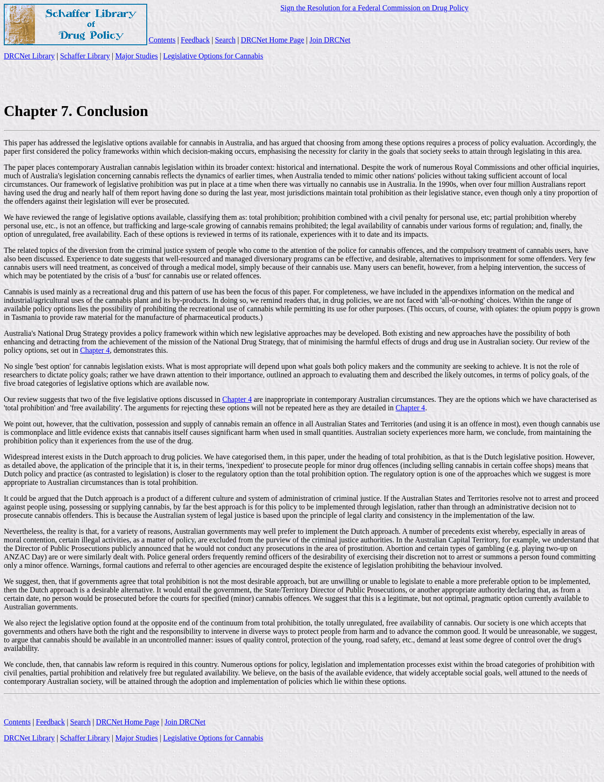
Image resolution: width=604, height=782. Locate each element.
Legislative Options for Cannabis (213, 56)
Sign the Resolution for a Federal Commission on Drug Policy (374, 8)
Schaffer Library (85, 56)
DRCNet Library (29, 56)
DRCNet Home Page (272, 40)
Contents (162, 40)
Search (225, 40)
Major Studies (136, 56)
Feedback (195, 40)
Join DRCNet (330, 40)
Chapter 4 (95, 350)
